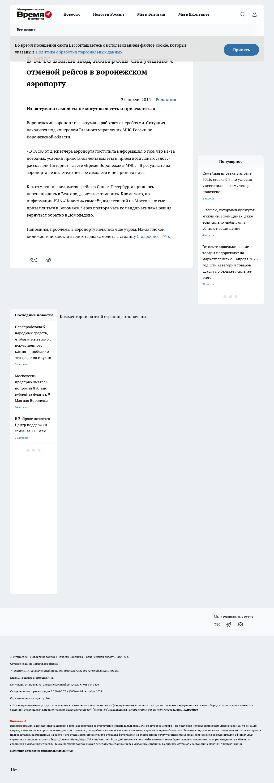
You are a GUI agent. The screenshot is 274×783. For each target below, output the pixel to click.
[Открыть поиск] (242, 14)
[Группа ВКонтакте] (217, 624)
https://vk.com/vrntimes (94, 739)
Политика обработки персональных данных (41, 750)
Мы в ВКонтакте (194, 14)
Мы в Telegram (151, 14)
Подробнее (190, 709)
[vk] (34, 260)
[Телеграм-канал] (229, 624)
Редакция (166, 99)
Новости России (108, 14)
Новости (72, 14)
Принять (241, 49)
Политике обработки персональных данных (79, 52)
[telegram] (50, 260)
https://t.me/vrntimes (64, 739)
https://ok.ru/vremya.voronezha (131, 739)
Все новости (27, 29)
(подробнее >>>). (154, 236)
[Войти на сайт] (254, 14)
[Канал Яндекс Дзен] (240, 624)
